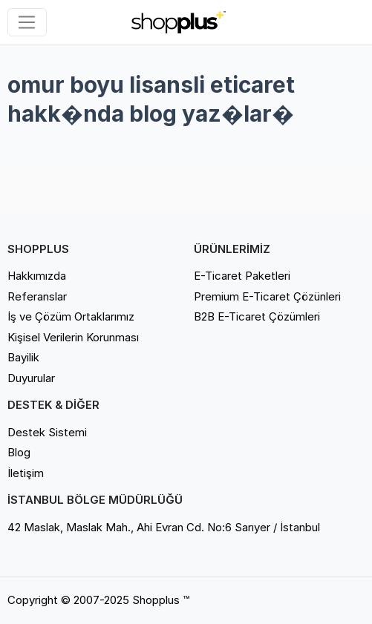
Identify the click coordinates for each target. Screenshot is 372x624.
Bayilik (23, 357)
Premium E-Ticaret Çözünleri (267, 296)
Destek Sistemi (47, 432)
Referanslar (37, 296)
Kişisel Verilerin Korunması (73, 337)
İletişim (25, 473)
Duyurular (31, 378)
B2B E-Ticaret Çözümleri (257, 316)
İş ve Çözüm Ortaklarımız (70, 316)
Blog (18, 452)
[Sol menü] (27, 22)
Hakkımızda (36, 276)
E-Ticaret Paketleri (242, 276)
